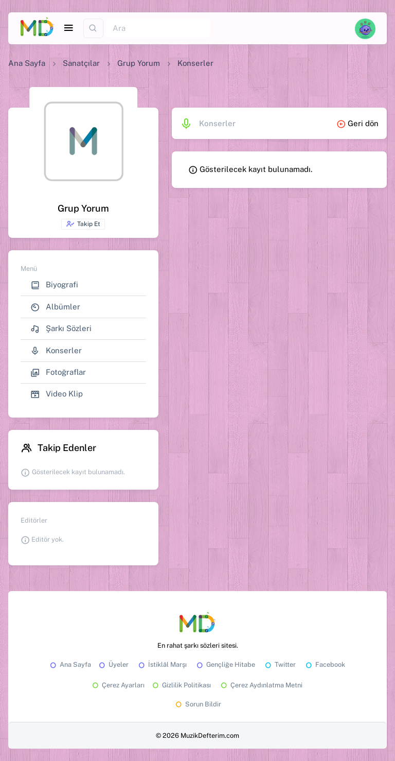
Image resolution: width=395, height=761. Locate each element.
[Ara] (157, 28)
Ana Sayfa (26, 63)
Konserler (56, 351)
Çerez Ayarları (118, 685)
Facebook (324, 664)
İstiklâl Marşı (162, 664)
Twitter (279, 664)
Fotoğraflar (58, 372)
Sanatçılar (81, 63)
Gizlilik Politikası (181, 685)
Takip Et (83, 224)
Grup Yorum (138, 63)
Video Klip (56, 394)
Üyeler (113, 664)
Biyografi (54, 285)
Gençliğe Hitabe (225, 664)
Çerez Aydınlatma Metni (260, 685)
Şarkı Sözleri (61, 329)
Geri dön (357, 123)
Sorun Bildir (197, 704)
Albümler (55, 307)
